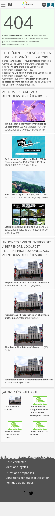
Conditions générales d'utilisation (27, 478)
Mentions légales (16, 467)
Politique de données (19, 482)
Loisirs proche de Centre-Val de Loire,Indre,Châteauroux (22, 68)
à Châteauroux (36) (25, 125)
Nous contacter (15, 462)
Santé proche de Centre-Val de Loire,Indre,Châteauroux (26, 62)
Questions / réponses (19, 473)
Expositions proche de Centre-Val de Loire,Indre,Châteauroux (26, 74)
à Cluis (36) (20, 194)
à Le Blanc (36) (26, 226)
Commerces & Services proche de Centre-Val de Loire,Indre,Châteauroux (26, 81)
